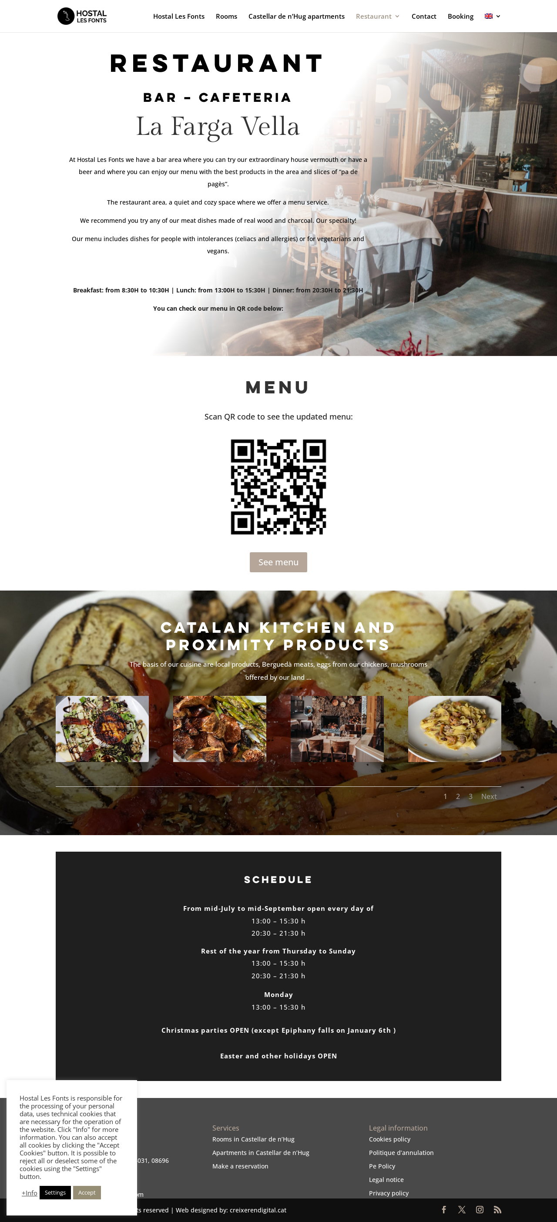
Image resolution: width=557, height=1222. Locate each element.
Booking (460, 16)
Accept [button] (87, 1192)
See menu (278, 562)
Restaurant (374, 16)
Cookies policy (389, 1139)
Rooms (226, 16)
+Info (29, 1193)
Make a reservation (240, 1166)
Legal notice (386, 1179)
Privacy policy (389, 1193)
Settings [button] (55, 1192)
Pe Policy (382, 1166)
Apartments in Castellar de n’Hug (260, 1152)
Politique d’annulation (401, 1152)
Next (489, 796)
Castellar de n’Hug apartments (296, 16)
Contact (424, 16)
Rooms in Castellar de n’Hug (253, 1139)
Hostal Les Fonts (179, 16)
